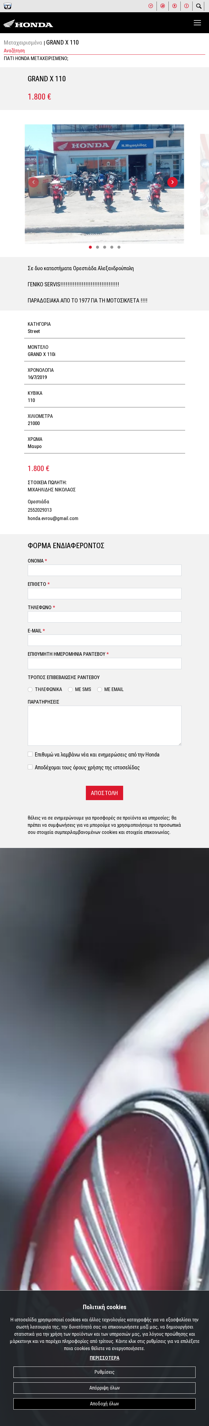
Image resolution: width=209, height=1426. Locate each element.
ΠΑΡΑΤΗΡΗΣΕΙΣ (43, 702)
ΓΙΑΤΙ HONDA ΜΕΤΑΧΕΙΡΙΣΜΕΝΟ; (36, 58)
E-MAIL (36, 631)
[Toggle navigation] (197, 22)
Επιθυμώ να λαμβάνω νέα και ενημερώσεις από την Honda (97, 754)
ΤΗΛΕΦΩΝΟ (41, 607)
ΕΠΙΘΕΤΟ (39, 584)
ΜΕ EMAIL (113, 689)
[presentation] (33, 182)
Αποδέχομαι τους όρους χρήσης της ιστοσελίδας (87, 767)
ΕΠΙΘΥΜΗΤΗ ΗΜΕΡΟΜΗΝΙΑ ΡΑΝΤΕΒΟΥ (68, 654)
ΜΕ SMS (83, 689)
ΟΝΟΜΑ (37, 561)
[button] (90, 247)
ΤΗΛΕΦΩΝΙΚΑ (48, 689)
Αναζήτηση (14, 51)
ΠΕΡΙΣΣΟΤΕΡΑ (104, 1358)
